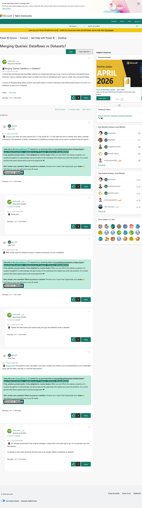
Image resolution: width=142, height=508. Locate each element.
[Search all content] (113, 26)
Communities (65, 16)
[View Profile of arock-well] (11, 61)
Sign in (122, 21)
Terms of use (126, 493)
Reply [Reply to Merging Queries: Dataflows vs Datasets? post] (86, 98)
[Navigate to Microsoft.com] (6, 16)
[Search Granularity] (77, 26)
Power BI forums (8, 37)
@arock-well (10, 136)
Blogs (75, 16)
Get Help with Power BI (43, 37)
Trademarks (137, 493)
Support (93, 16)
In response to (13, 206)
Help (129, 21)
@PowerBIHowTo (21, 149)
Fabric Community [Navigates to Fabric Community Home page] (23, 15)
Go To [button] (137, 21)
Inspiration (46, 16)
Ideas (55, 16)
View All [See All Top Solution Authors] (102, 165)
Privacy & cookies (113, 493)
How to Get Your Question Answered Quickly (115, 116)
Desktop (62, 37)
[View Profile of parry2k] (14, 126)
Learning (84, 16)
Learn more (6, 8)
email (14, 169)
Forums (36, 16)
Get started (109, 30)
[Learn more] (105, 98)
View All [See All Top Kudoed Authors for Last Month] (102, 211)
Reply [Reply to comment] (86, 186)
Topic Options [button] (84, 51)
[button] (71, 51)
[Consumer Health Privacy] (29, 501)
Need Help (12, 92)
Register (114, 21)
